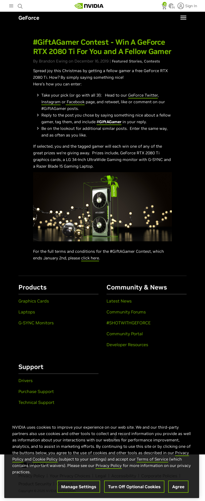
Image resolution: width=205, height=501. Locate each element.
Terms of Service (152, 461)
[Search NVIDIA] (20, 4)
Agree (178, 489)
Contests (152, 61)
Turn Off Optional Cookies (134, 489)
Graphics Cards (33, 301)
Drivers (25, 380)
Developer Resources (127, 344)
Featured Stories (127, 61)
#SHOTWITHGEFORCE (129, 322)
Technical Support (36, 402)
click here (90, 257)
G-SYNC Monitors (36, 322)
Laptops (26, 311)
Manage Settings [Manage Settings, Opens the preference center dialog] (78, 489)
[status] (164, 7)
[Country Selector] (171, 7)
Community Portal (125, 333)
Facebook (75, 101)
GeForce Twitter (143, 95)
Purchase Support (36, 391)
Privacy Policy (109, 467)
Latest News (119, 301)
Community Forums (126, 311)
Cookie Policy (45, 461)
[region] (101, 458)
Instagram (51, 101)
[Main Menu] (11, 6)
